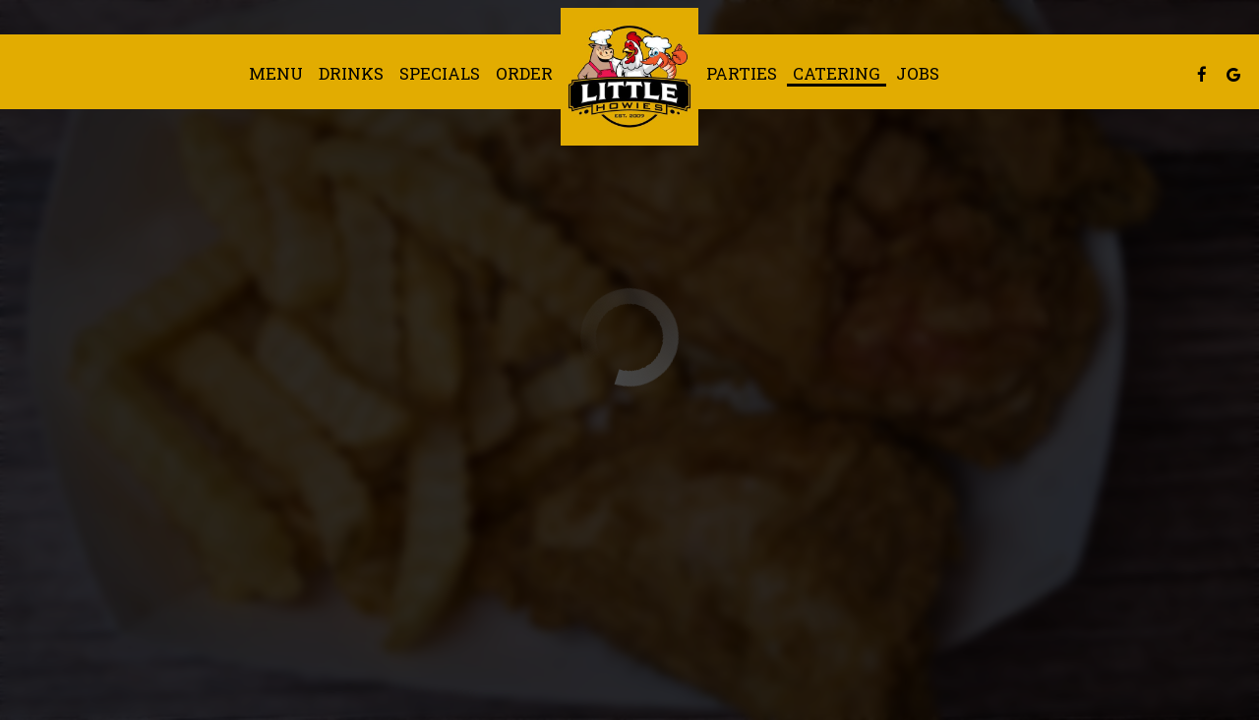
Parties (741, 74)
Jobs (917, 74)
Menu (276, 74)
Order (524, 74)
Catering (836, 74)
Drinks (351, 74)
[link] (629, 77)
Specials (439, 74)
